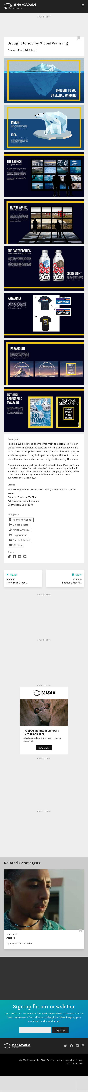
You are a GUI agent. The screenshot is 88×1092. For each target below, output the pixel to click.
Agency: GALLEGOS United (19, 943)
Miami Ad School (26, 50)
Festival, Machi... (72, 582)
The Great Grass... (16, 582)
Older (77, 574)
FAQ (43, 1060)
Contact (51, 1060)
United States (18, 524)
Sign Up (60, 1029)
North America (19, 529)
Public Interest (19, 540)
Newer (11, 574)
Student (16, 545)
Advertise (70, 1060)
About (60, 1060)
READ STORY (43, 747)
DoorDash (11, 934)
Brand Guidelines (73, 1063)
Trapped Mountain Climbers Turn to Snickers (41, 732)
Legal (79, 1060)
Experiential (18, 534)
